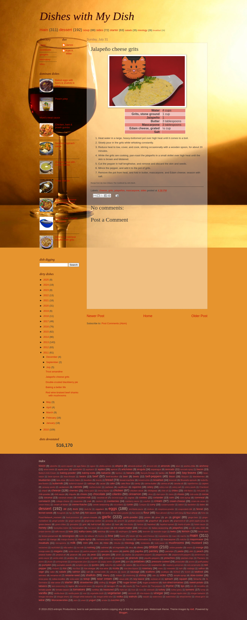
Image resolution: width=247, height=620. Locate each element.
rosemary (147, 568)
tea (120, 586)
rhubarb (55, 568)
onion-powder (176, 547)
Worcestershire (59, 600)
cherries (73, 490)
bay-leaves (189, 472)
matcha (183, 539)
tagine (71, 586)
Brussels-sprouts (188, 480)
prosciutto (180, 562)
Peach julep (61, 98)
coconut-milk (84, 497)
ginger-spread (75, 521)
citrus (150, 494)
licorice (101, 536)
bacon (200, 469)
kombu (112, 532)
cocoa (205, 494)
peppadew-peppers (143, 555)
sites (42, 64)
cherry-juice (89, 491)
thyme (170, 585)
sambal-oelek (100, 572)
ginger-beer (193, 517)
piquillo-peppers (152, 558)
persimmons (200, 555)
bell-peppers (153, 476)
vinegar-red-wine (46, 597)
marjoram (118, 539)
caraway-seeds (48, 487)
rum (181, 568)
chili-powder (44, 494)
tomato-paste (45, 590)
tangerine (99, 586)
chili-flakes (188, 491)
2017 (46, 321)
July (48, 367)
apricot (114, 469)
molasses (145, 543)
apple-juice (63, 469)
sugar (112, 582)
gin (166, 517)
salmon (76, 571)
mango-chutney (67, 539)
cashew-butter (95, 487)
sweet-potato (196, 582)
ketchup (101, 531)
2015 (46, 331)
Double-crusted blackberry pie (62, 382)
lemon (186, 531)
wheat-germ (200, 597)
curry (152, 504)
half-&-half (96, 524)
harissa (140, 524)
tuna (141, 590)
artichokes (127, 469)
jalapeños (119, 190)
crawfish (146, 501)
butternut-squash (76, 484)
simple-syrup (180, 575)
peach (200, 551)
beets (136, 476)
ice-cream (105, 528)
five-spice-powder (121, 513)
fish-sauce (90, 512)
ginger (177, 517)
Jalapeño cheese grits (57, 376)
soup (86, 30)
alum (178, 466)
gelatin (147, 517)
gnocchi (120, 521)
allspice (119, 465)
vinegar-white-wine (105, 597)
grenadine (74, 524)
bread (109, 479)
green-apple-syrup (197, 521)
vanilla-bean (59, 593)
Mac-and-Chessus (147, 536)
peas (93, 554)
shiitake (119, 575)
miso (106, 542)
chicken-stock (136, 491)
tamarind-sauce (85, 586)
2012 (46, 347)
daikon (181, 505)
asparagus (156, 469)
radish (119, 565)
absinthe (53, 466)
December (52, 356)
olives (140, 547)
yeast (83, 600)
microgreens (60, 543)
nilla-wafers (68, 548)
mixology (142, 30)
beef (95, 476)
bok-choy (60, 480)
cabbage (91, 483)
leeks (173, 531)
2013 (46, 342)
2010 (46, 429)
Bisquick (185, 477)
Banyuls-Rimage (148, 473)
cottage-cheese (62, 501)
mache (183, 536)
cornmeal (200, 497)
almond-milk (152, 466)
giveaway (109, 521)
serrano (42, 575)
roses (160, 568)
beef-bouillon (112, 476)
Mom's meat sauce (50, 117)
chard (44, 491)
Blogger (123, 612)
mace (174, 536)
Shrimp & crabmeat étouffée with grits (65, 238)
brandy (99, 480)
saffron (201, 568)
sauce (123, 572)
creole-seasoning (101, 504)
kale (71, 531)
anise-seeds (49, 469)
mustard (196, 542)
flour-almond (161, 513)
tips (182, 586)
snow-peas (43, 579)
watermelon (171, 597)
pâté (191, 551)
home (43, 44)
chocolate (99, 494)
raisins (129, 565)
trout (133, 590)
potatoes (139, 561)
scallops (165, 572)
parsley (153, 551)
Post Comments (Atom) (114, 323)
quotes (95, 565)
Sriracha (197, 579)
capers (205, 483)
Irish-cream (143, 528)
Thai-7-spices (141, 586)
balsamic (106, 472)
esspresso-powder (166, 509)
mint (85, 542)
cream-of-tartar (61, 504)
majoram (42, 539)
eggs (113, 508)
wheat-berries (185, 597)
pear (84, 555)
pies (95, 558)
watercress (157, 597)
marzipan (156, 539)
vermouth (132, 593)
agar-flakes (81, 466)
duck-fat (87, 509)
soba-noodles (58, 579)
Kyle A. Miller (70, 52)
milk (72, 542)
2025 (46, 279)
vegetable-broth (97, 593)
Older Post (199, 316)
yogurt (92, 600)
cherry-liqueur (104, 491)
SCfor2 (176, 572)
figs (70, 513)
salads (128, 30)
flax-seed (136, 513)
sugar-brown (130, 582)
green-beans (45, 524)
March (50, 412)
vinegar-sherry (63, 597)
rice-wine (104, 568)
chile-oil (164, 491)
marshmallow (142, 539)
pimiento (107, 558)
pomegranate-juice (79, 562)
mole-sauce (159, 543)
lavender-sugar (160, 532)
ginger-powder (58, 521)
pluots (49, 562)
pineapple (120, 558)
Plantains (201, 558)
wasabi (146, 597)
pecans (106, 554)
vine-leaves (145, 593)
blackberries (199, 476)
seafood (198, 571)
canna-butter (150, 483)
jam (190, 528)
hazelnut (151, 524)
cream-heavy (44, 505)
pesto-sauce (44, 558)
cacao (103, 483)
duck (75, 509)
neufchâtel (55, 548)
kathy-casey (85, 531)
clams (171, 494)
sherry (106, 575)
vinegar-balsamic (198, 593)
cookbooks (45, 49)
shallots (91, 575)
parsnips (169, 551)
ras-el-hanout (142, 565)
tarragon (111, 586)
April (49, 407)
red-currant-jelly (194, 565)
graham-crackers (136, 521)
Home (147, 316)
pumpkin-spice (82, 565)
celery (150, 487)
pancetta (104, 551)
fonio (203, 513)
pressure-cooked (161, 561)
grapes (166, 521)
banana (130, 472)
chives (83, 494)
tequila (129, 586)
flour (146, 512)
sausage (134, 571)
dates (202, 504)
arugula (141, 469)
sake (52, 572)
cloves (180, 494)
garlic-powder (130, 517)
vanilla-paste (73, 593)
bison (172, 476)
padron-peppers (90, 551)
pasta (181, 551)
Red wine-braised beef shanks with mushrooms (62, 394)
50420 (42, 465)
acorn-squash (67, 466)
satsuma (113, 572)
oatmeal (105, 547)
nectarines (43, 548)
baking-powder (68, 472)
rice (65, 568)
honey (43, 527)
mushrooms (176, 542)
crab (89, 501)
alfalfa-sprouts (105, 466)
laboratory (45, 59)
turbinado (151, 590)
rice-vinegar (89, 568)
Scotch (187, 572)
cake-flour (125, 483)
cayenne (136, 487)
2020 (46, 305)
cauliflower (122, 487)
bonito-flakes (74, 480)
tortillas (95, 590)
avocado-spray (186, 469)
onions (189, 548)
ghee (157, 517)
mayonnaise (196, 539)
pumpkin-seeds (64, 565)
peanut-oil (61, 555)
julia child (200, 528)
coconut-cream (65, 497)
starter (114, 30)
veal (85, 593)
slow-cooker (196, 575)
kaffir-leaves (60, 532)
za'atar (104, 600)
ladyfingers (123, 532)
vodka (119, 596)
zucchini (115, 600)
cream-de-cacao (198, 501)
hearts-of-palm (184, 524)
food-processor (72, 517)
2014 (46, 337)
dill (64, 509)
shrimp (142, 575)
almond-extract (135, 466)
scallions (150, 571)
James (69, 44)
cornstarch (44, 501)
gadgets (44, 54)
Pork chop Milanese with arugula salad (65, 201)
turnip (202, 590)
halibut (108, 524)
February (51, 417)
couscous (78, 501)
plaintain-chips (187, 558)
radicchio (109, 565)
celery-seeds (190, 487)
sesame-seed (72, 575)
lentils (81, 536)
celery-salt (176, 487)
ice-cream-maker (123, 527)
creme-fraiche (79, 504)
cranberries (113, 501)
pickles (70, 558)
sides (99, 30)
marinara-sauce (103, 539)
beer (125, 476)
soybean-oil (156, 579)
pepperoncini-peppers (181, 555)
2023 (46, 290)
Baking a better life (56, 387)
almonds (165, 465)
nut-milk (80, 548)
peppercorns (162, 555)
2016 (46, 326)
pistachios (169, 558)
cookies (143, 497)
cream (158, 501)
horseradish (78, 528)
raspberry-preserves (174, 565)
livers (122, 536)
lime (110, 535)
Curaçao (142, 505)
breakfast (157, 30)
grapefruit (153, 521)
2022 (46, 295)
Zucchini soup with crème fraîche (65, 163)
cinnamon (134, 494)
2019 (46, 311)
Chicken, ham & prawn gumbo (63, 126)
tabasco (43, 586)
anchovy (203, 465)
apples (101, 469)
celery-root (164, 487)
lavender (146, 532)
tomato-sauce (62, 590)
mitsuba (117, 543)
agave (92, 466)
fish (77, 512)
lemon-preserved (50, 536)
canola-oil (178, 483)
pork (118, 561)
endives (150, 509)
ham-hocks (128, 524)
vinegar (158, 593)
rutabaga (191, 568)
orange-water (44, 551)
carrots (77, 486)
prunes (192, 562)
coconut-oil (102, 497)
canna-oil (165, 483)
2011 (46, 352)
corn (171, 497)
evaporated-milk (185, 509)
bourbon (88, 480)
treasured (108, 589)
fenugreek (61, 513)
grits (110, 190)
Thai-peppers (156, 586)
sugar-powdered (150, 582)
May (48, 402)
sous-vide (124, 579)
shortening (130, 575)
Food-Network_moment (50, 517)
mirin (96, 543)
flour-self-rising (176, 513)
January (50, 423)
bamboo (119, 473)
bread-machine (127, 480)
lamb (134, 531)
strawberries (86, 582)
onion (153, 547)
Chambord (203, 487)
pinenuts (133, 558)
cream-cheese (177, 501)
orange (199, 547)
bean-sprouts (53, 477)
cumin (130, 504)
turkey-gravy (176, 590)
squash (183, 578)
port (128, 562)
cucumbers (118, 505)
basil (172, 472)
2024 (46, 284)
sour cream (104, 578)
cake (112, 483)
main (44, 29)
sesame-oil (55, 575)
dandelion (192, 505)
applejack (90, 469)
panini (116, 551)
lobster (132, 536)
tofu (191, 586)
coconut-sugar (117, 498)
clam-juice (160, 494)
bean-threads (69, 477)
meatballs (44, 542)
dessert (65, 29)
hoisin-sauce (199, 524)
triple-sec (124, 590)
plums (41, 562)
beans (82, 476)
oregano (58, 551)
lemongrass (68, 536)
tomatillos (201, 586)
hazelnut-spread (167, 524)
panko (126, 551)
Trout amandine (54, 371)
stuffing (102, 583)
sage (41, 571)
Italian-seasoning (160, 528)
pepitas (128, 555)
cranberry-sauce (132, 501)
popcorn (94, 562)
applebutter (77, 469)
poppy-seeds (106, 562)
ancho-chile (189, 466)
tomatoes (79, 589)
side (154, 575)
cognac (131, 497)
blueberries (45, 480)
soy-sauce (138, 578)
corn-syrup (185, 497)
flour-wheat (191, 513)
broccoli (172, 480)
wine (42, 600)
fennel (199, 509)
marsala (129, 539)
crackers (99, 501)
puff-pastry (203, 562)
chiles (175, 490)
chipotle (72, 494)
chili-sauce (59, 494)
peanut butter (45, 555)
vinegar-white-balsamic (83, 597)
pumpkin (46, 565)
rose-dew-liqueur (131, 568)
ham (117, 524)
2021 (46, 300)
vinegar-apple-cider (178, 593)
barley (162, 473)
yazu (75, 600)
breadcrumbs (144, 480)
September (52, 362)
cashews (109, 487)
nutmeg (91, 547)
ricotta (115, 568)
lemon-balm (203, 532)
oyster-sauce (74, 551)
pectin (118, 555)
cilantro (117, 494)
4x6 (192, 609)
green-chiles (60, 524)
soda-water (74, 579)
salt (88, 572)
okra (131, 547)
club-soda (194, 494)
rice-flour (76, 568)
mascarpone (133, 190)
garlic (106, 517)
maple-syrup (85, 539)
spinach (169, 578)
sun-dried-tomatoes (173, 582)
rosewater (171, 568)
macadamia (163, 536)
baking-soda (88, 472)
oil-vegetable (118, 547)
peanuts (74, 555)
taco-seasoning (58, 586)
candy (137, 483)
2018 (46, 316)
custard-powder (168, 505)
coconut (48, 497)
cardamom (64, 487)
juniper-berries (45, 532)
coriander (158, 497)
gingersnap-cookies (93, 521)
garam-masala (90, 517)
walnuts (133, 596)
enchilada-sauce (136, 509)
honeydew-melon (61, 528)
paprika (139, 551)
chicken (118, 490)
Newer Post (95, 316)
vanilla (43, 593)
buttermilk (57, 483)
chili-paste (201, 491)
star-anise (56, 582)
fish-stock (106, 513)
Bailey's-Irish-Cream (47, 473)
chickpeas (152, 491)
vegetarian (114, 593)
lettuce (91, 536)
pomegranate (62, 562)
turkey (162, 589)
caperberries (192, 484)
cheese (103, 190)
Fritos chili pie (62, 180)
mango (53, 539)
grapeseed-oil (179, 521)
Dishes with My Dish (87, 16)
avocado (169, 469)
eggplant (99, 509)
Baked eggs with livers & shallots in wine (64, 83)
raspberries (156, 565)
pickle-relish (58, 558)
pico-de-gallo (83, 558)
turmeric (190, 589)
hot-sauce (92, 528)
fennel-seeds (46, 512)
